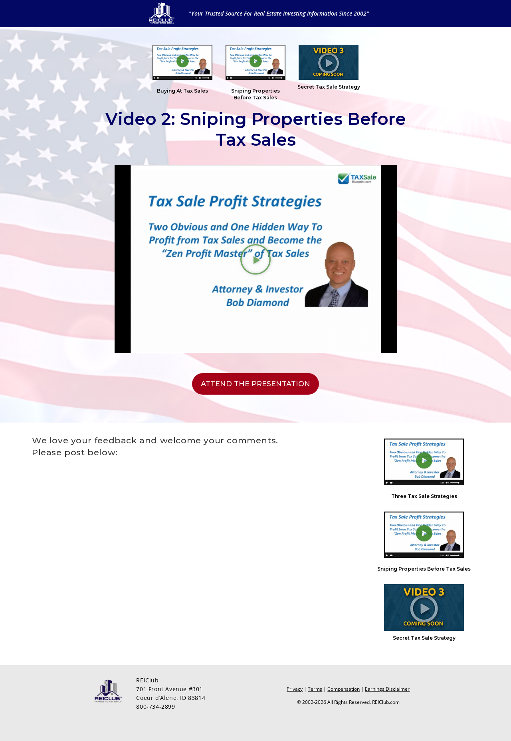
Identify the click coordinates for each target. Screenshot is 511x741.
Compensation (343, 689)
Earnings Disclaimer (387, 689)
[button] (255, 259)
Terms (315, 689)
